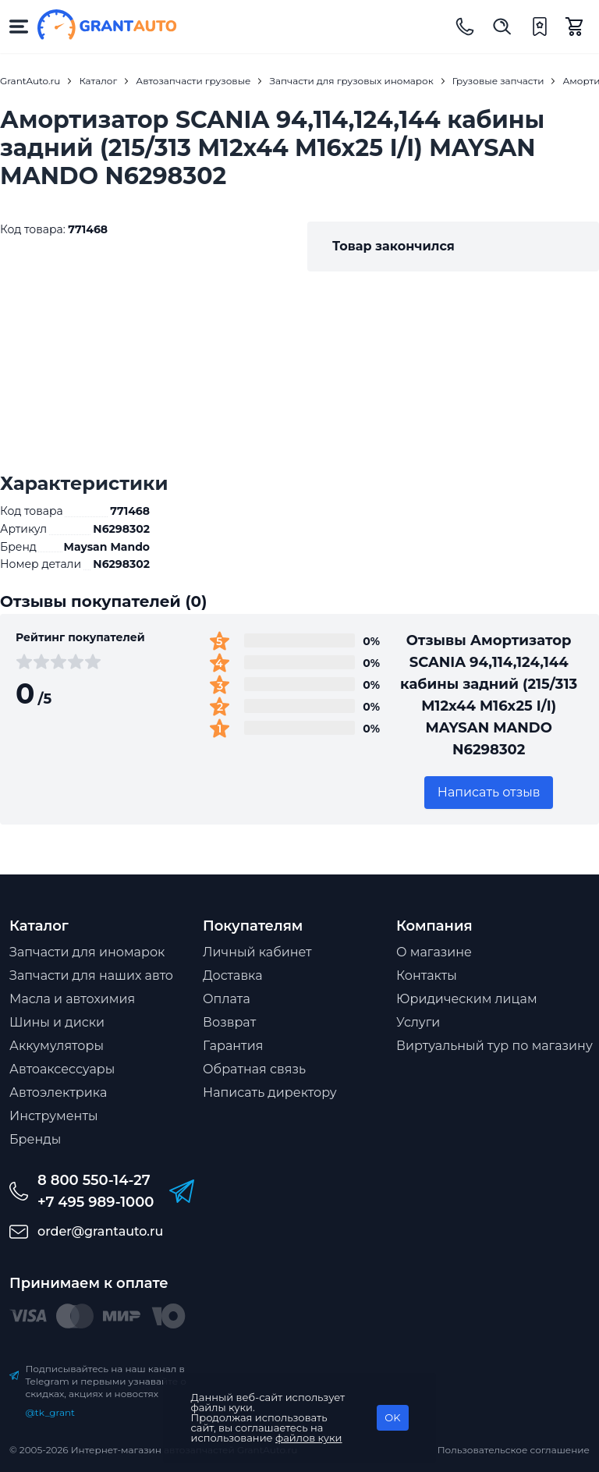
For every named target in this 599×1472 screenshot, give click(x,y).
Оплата (226, 998)
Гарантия (233, 1045)
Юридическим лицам (466, 998)
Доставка (233, 975)
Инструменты (53, 1115)
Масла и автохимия (72, 998)
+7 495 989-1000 (95, 1202)
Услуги (418, 1022)
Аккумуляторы (56, 1045)
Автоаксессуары (62, 1069)
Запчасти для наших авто (91, 975)
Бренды (35, 1139)
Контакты (426, 975)
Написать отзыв (489, 792)
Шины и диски (57, 1022)
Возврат (229, 1022)
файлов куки (308, 1437)
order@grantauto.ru (100, 1231)
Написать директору (270, 1092)
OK (392, 1417)
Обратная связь (254, 1069)
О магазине (434, 952)
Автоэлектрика (58, 1092)
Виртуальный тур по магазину (494, 1045)
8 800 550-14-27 (94, 1180)
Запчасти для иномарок (87, 952)
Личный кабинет (257, 952)
